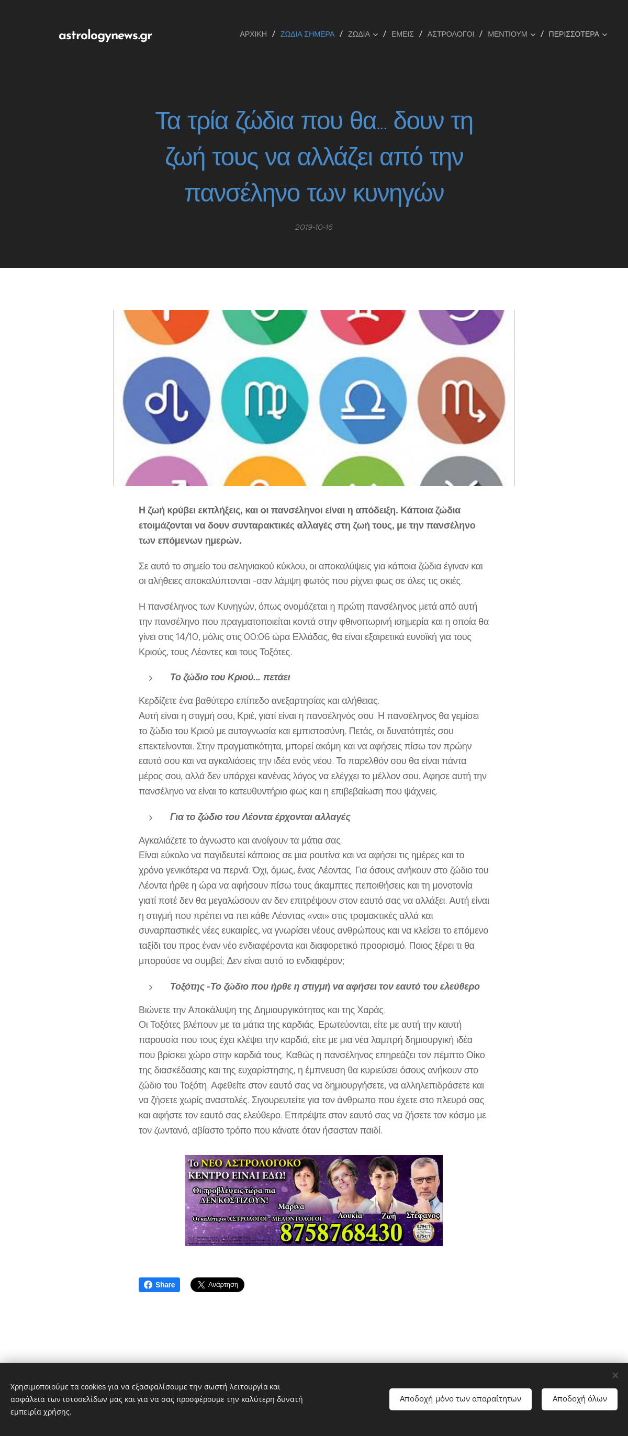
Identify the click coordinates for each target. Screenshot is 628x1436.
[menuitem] (257, 34)
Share (159, 1285)
